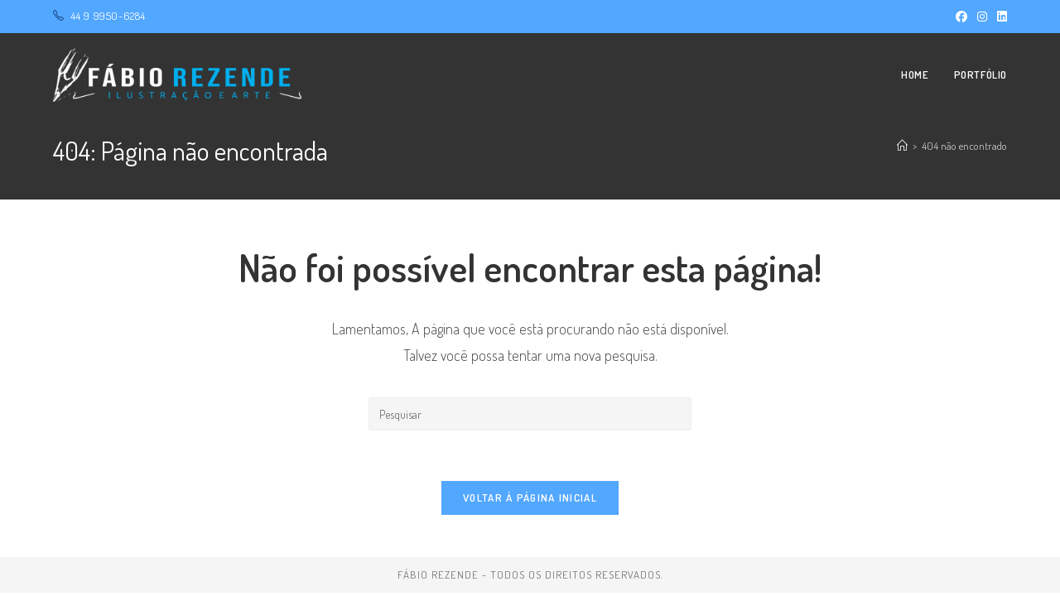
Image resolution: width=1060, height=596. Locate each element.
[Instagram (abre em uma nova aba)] (982, 16)
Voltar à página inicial (530, 497)
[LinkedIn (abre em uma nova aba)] (999, 16)
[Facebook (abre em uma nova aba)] (961, 16)
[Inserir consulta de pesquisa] (530, 413)
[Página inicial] (902, 145)
